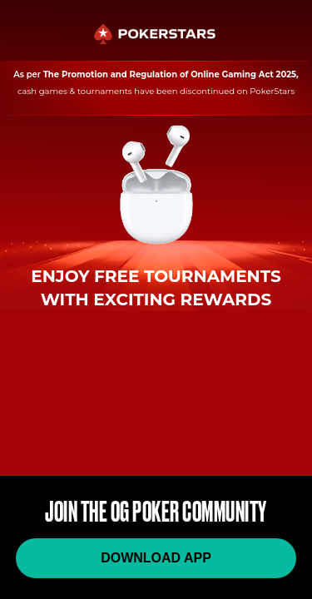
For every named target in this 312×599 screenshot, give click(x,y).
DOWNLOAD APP (156, 558)
